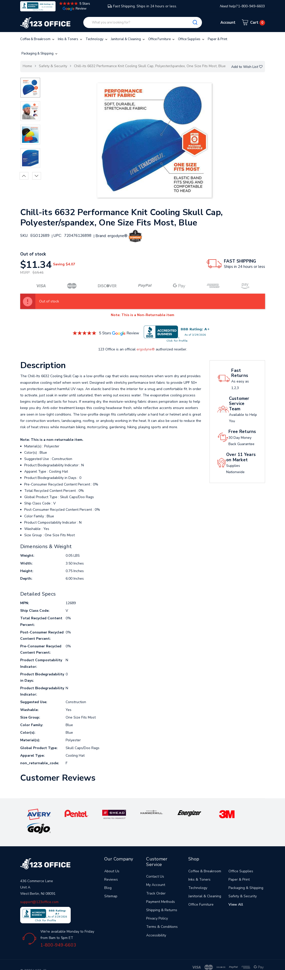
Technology (97, 39)
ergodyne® (146, 349)
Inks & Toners (70, 39)
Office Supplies (191, 39)
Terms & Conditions (162, 912)
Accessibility (156, 921)
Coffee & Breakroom (37, 39)
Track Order (156, 879)
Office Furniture (161, 39)
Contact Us (155, 862)
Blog (108, 874)
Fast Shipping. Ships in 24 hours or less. (142, 6)
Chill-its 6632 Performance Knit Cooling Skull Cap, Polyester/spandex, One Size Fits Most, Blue (150, 66)
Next (36, 176)
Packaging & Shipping (39, 53)
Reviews (111, 865)
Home (27, 66)
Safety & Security (53, 66)
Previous (23, 176)
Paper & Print (217, 39)
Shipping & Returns (161, 896)
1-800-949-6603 (58, 931)
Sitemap (110, 882)
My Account (155, 871)
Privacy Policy (157, 904)
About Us (111, 857)
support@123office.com (39, 887)
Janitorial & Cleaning (128, 39)
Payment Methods (160, 887)
